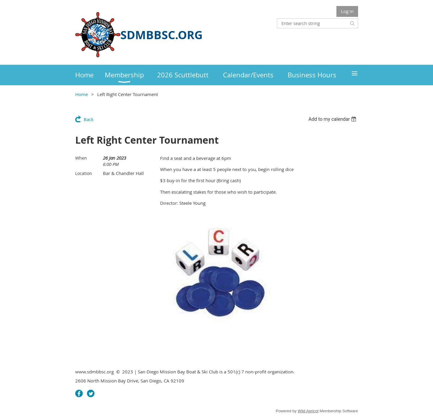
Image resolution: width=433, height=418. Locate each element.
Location (83, 173)
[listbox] (333, 119)
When (81, 158)
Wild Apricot (308, 411)
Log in (347, 11)
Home (81, 94)
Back (89, 119)
